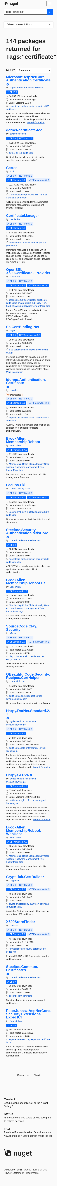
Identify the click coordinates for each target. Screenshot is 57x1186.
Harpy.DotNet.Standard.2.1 (28, 712)
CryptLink (14, 880)
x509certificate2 (14, 907)
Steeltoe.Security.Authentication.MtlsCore (27, 531)
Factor (9, 470)
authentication (28, 106)
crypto (12, 904)
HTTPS (39, 194)
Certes (11, 167)
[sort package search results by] (33, 70)
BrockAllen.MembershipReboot (23, 440)
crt (17, 245)
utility (16, 656)
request (31, 696)
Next (37, 1075)
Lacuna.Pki (15, 485)
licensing (10, 751)
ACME (31, 194)
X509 (8, 306)
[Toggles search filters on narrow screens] (50, 25)
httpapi (9, 352)
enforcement (32, 748)
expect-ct (35, 1039)
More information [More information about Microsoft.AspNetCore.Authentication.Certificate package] (36, 122)
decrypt (18, 659)
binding (28, 349)
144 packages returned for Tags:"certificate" (28, 49)
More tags (45, 306)
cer (44, 242)
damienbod (15, 219)
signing (23, 696)
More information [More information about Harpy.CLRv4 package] (41, 819)
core (19, 1039)
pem (8, 245)
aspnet (13, 87)
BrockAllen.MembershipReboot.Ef (25, 581)
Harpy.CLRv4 (17, 775)
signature (38, 512)
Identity (39, 464)
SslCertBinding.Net (22, 327)
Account (10, 467)
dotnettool (22, 197)
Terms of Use (40, 1169)
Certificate (11, 197)
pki (17, 751)
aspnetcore (14, 106)
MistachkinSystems (16, 724)
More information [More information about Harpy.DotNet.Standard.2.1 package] (41, 767)
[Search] (50, 12)
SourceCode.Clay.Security (21, 628)
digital (30, 512)
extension (24, 656)
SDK (23, 512)
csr (36, 696)
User (46, 464)
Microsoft (39, 87)
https (8, 1042)
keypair (42, 748)
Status (8, 1114)
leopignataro (24, 488)
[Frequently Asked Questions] (7, 1128)
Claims (32, 464)
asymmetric (12, 699)
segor (13, 330)
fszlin (12, 171)
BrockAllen (15, 445)
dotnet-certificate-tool (25, 130)
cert (13, 245)
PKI (19, 512)
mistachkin (30, 721)
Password (20, 467)
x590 (42, 656)
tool (20, 153)
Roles (25, 464)
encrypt (10, 659)
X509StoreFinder (20, 921)
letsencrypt (22, 194)
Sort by (10, 69)
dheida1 (14, 925)
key (20, 699)
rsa (40, 696)
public (28, 303)
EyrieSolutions (17, 721)
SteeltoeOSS (34, 540)
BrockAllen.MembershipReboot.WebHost (23, 830)
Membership (15, 464)
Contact (9, 1099)
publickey (36, 303)
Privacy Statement (14, 1173)
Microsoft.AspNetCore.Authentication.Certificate (28, 78)
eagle (22, 748)
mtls (36, 242)
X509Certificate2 (27, 300)
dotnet (12, 153)
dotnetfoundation (18, 540)
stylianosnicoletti (18, 133)
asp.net (12, 1039)
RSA (44, 303)
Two (42, 467)
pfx (40, 242)
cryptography (22, 904)
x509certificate (16, 948)
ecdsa (9, 951)
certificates (11, 303)
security (40, 106)
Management (32, 467)
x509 (46, 106)
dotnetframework (26, 87)
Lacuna (14, 488)
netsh (45, 349)
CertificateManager (22, 215)
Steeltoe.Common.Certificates (22, 968)
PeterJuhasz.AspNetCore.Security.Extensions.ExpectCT (28, 1014)
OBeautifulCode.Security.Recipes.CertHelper (28, 676)
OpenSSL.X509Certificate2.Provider (28, 271)
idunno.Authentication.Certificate (26, 381)
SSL (45, 194)
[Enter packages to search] (25, 12)
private (21, 303)
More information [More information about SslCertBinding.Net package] (14, 372)
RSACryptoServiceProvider (26, 306)
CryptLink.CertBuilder (25, 877)
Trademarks (32, 1173)
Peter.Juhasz (16, 1021)
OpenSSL (14, 300)
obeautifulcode (17, 681)
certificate (11, 109)
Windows (36, 349)
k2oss (13, 633)
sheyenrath (15, 276)
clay (11, 656)
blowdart (14, 390)
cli (17, 153)
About (27, 1169)
